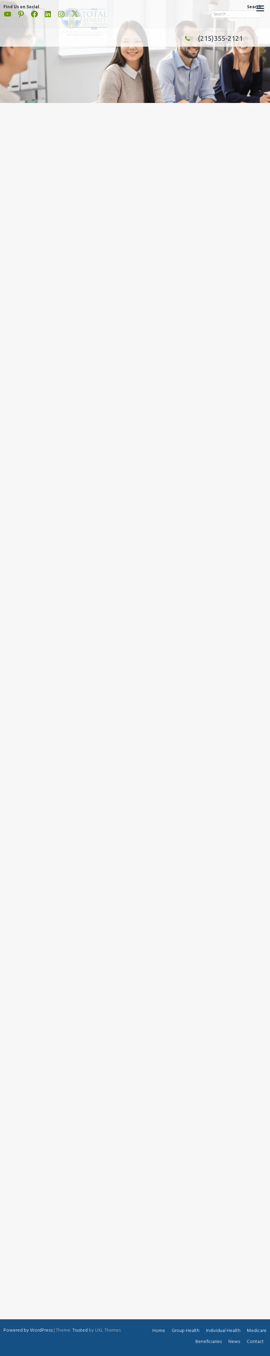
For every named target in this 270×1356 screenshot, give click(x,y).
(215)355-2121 (212, 38)
